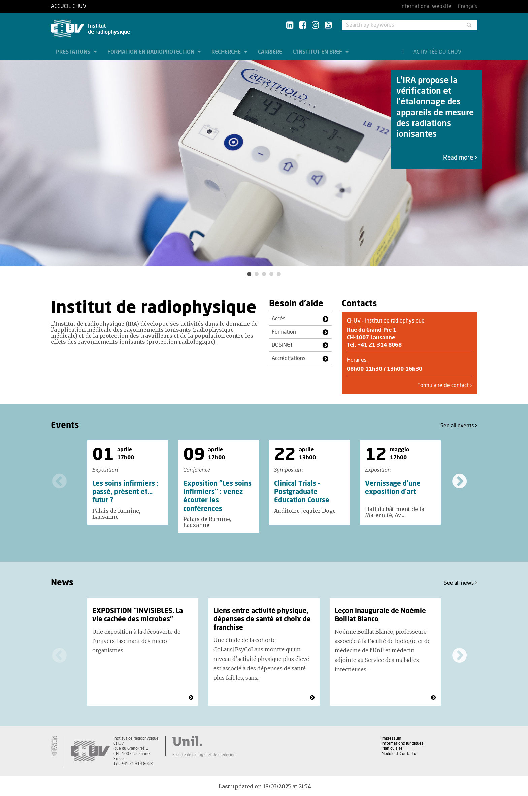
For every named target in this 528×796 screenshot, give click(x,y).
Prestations (74, 52)
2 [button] (257, 274)
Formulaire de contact (444, 385)
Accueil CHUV (68, 6)
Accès (278, 319)
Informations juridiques (403, 743)
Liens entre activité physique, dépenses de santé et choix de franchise (262, 619)
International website (425, 6)
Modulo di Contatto (399, 754)
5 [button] (279, 274)
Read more (460, 158)
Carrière (270, 52)
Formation (284, 332)
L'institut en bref (318, 52)
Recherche (226, 52)
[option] (264, 163)
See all (458, 425)
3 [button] (264, 274)
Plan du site (392, 748)
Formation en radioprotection (151, 52)
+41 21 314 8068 (379, 345)
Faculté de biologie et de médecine (204, 755)
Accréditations (288, 358)
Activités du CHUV (437, 52)
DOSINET (282, 345)
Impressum (391, 738)
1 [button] (249, 274)
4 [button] (271, 274)
